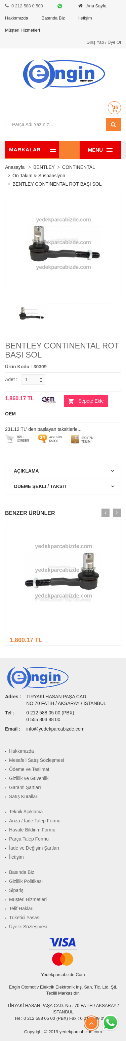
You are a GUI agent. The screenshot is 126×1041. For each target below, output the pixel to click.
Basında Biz (53, 18)
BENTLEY (44, 167)
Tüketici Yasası (25, 917)
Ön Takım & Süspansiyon (38, 175)
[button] (114, 107)
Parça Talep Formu (29, 839)
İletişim (85, 18)
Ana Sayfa (92, 5)
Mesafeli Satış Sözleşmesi (36, 760)
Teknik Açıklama (26, 811)
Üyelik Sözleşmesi (28, 926)
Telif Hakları (21, 908)
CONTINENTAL (78, 167)
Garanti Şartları (25, 787)
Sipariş (16, 890)
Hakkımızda (16, 18)
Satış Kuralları (24, 796)
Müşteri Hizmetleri (22, 30)
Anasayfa (15, 167)
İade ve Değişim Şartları (34, 848)
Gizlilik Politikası (26, 881)
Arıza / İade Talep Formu (34, 820)
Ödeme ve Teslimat (29, 769)
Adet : (11, 379)
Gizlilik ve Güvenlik (28, 778)
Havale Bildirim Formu (32, 829)
